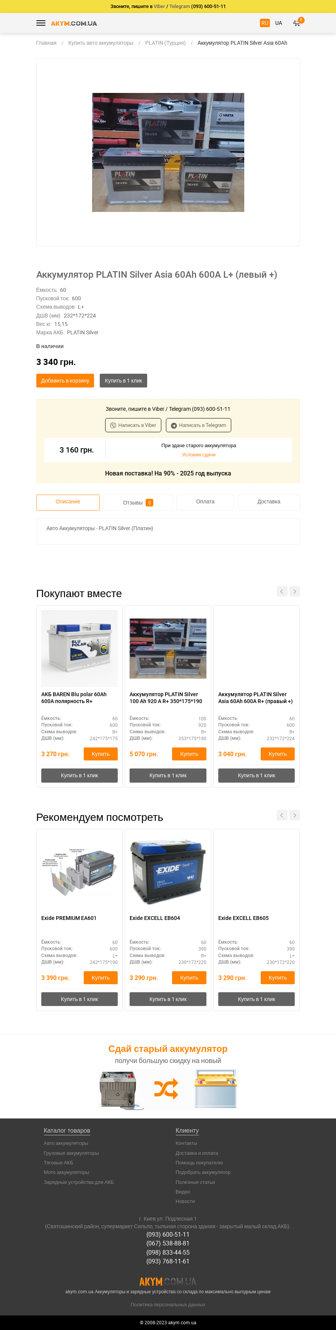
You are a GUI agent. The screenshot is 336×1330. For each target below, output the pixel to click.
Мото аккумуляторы (66, 1172)
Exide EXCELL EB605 (243, 918)
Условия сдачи (199, 454)
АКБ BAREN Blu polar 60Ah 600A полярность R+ (74, 697)
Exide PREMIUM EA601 (69, 918)
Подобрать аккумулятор (203, 1172)
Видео (183, 1191)
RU (264, 22)
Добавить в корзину (65, 380)
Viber (159, 6)
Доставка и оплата (197, 1152)
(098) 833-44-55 (168, 1252)
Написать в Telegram (198, 425)
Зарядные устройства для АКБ (79, 1182)
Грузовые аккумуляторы (71, 1152)
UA (278, 22)
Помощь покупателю (199, 1162)
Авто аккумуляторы (66, 1143)
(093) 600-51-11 (168, 1234)
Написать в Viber (133, 425)
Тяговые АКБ (58, 1162)
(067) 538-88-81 (168, 1243)
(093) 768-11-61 (168, 1261)
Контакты (186, 1143)
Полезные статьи (195, 1182)
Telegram (179, 6)
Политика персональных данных (168, 1304)
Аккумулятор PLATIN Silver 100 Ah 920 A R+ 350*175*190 (166, 697)
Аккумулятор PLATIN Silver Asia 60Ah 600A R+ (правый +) (255, 697)
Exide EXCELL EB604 (155, 918)
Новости (185, 1201)
